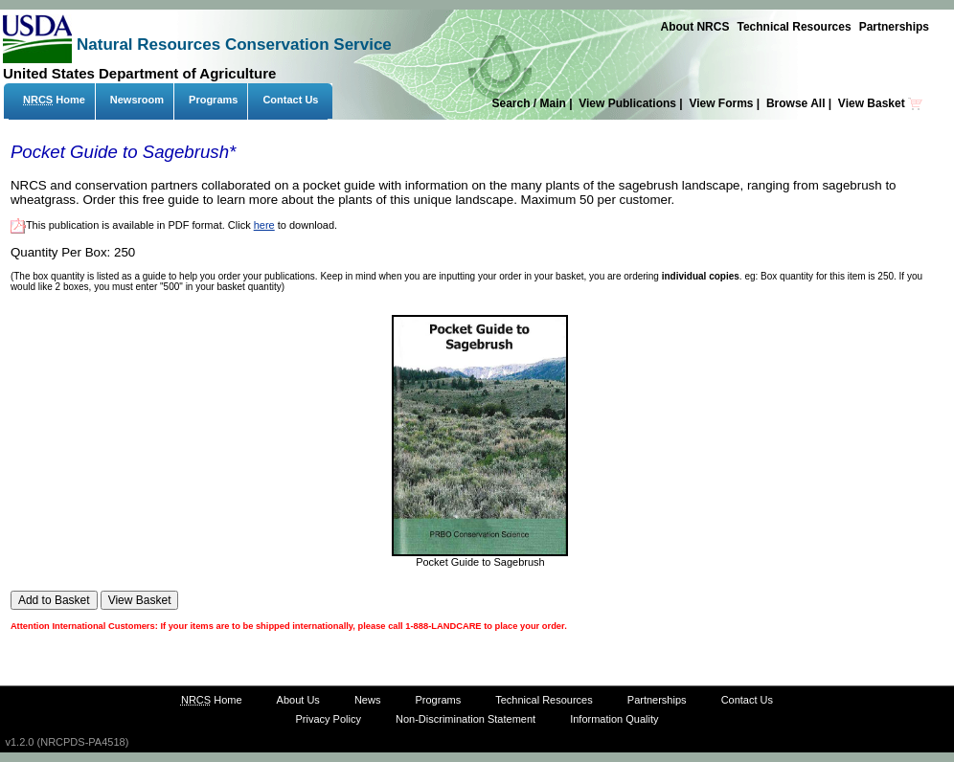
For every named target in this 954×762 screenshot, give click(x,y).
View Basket (880, 103)
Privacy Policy (327, 719)
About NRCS (694, 27)
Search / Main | (533, 103)
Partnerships (894, 27)
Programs (213, 99)
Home (54, 99)
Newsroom (137, 99)
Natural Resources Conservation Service (234, 44)
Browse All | (800, 103)
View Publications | (632, 103)
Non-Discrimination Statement (465, 719)
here (264, 225)
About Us (298, 700)
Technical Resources (794, 27)
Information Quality (614, 719)
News (367, 700)
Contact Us (290, 99)
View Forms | (725, 103)
